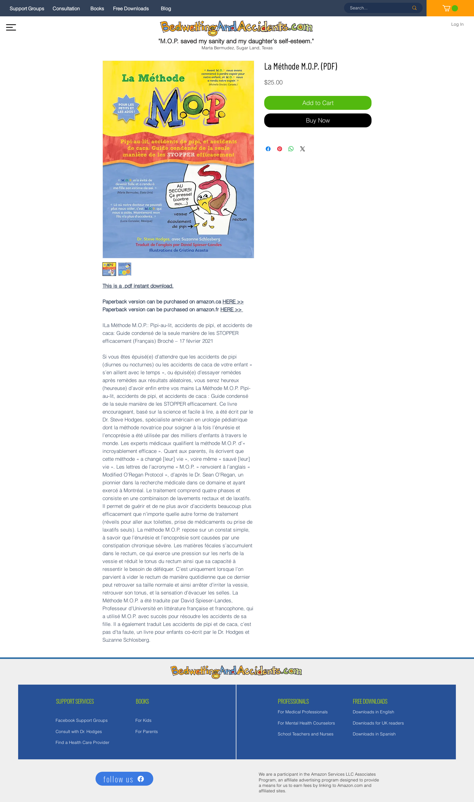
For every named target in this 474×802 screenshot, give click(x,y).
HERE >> (233, 301)
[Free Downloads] (131, 8)
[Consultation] (66, 8)
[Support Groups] (27, 8)
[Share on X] (302, 148)
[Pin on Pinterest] (279, 148)
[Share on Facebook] (268, 148)
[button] (11, 27)
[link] (450, 8)
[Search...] (375, 8)
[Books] (97, 8)
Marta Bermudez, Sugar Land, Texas (237, 48)
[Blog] (166, 8)
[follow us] (124, 779)
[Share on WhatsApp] (291, 148)
